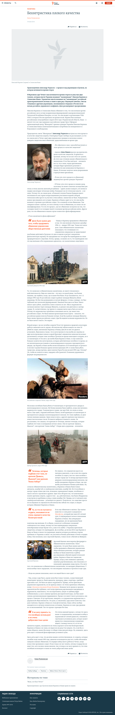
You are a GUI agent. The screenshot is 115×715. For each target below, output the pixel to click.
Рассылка (33, 704)
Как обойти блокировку (37, 701)
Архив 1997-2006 (7, 704)
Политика (31, 9)
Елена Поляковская (33, 18)
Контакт (4, 708)
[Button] (72, 27)
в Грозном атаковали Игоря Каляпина (45, 587)
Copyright (33, 708)
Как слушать (34, 698)
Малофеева (59, 514)
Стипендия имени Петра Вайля (12, 701)
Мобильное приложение (10, 698)
